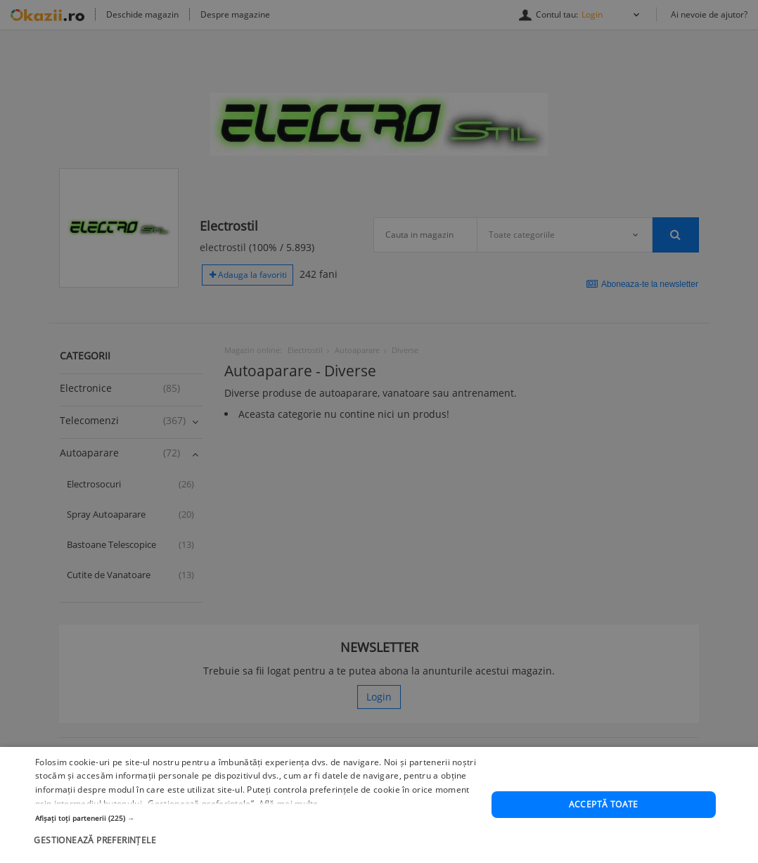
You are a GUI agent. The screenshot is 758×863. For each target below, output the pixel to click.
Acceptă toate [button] (603, 806)
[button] (256, 820)
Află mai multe (289, 806)
